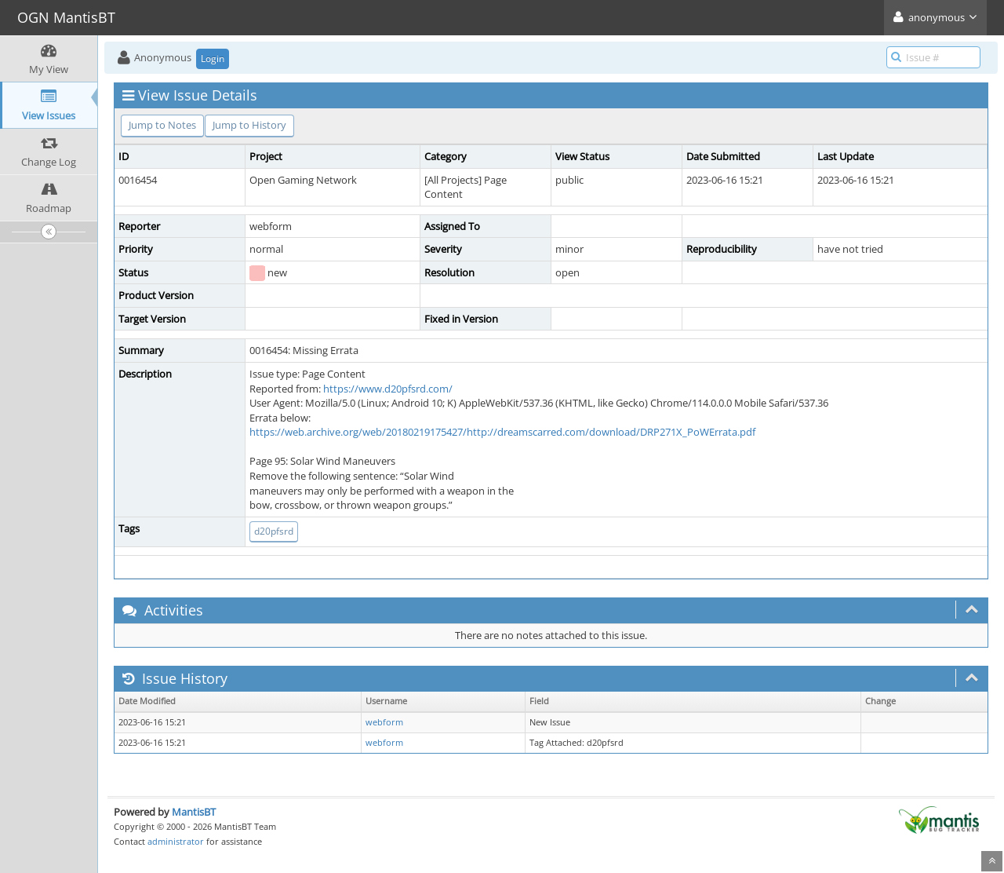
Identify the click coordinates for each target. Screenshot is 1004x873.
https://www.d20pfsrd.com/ (388, 389)
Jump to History (249, 125)
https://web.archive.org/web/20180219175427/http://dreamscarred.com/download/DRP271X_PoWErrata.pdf (502, 432)
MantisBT (194, 812)
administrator (175, 841)
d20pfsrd (273, 531)
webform (384, 722)
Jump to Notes (162, 125)
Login (212, 58)
